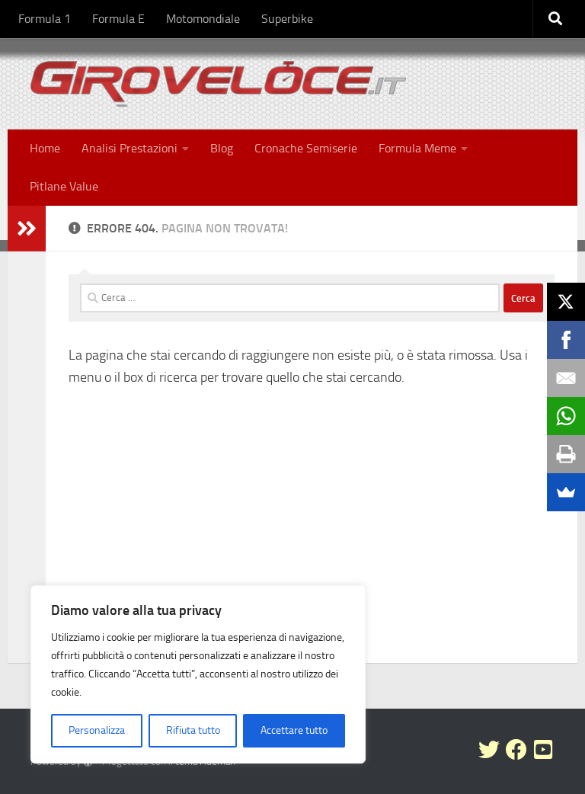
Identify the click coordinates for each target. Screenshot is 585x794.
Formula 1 (44, 18)
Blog (221, 148)
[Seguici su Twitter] (489, 749)
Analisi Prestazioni (129, 148)
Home (45, 148)
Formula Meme (417, 148)
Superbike (287, 18)
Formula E (118, 18)
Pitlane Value (64, 186)
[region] (198, 674)
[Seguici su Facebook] (516, 749)
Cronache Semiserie (305, 148)
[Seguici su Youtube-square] (544, 749)
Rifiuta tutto (193, 730)
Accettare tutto (294, 730)
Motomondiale (203, 18)
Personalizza (97, 730)
